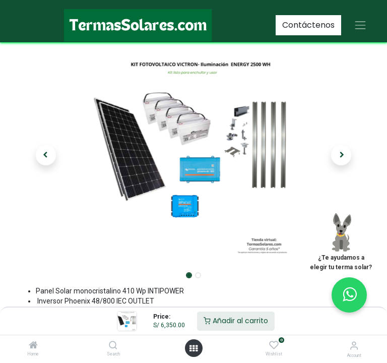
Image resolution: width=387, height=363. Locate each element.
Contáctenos (308, 25)
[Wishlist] (274, 345)
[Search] (113, 346)
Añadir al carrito (236, 321)
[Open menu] (193, 348)
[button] (46, 155)
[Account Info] (354, 345)
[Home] (33, 346)
